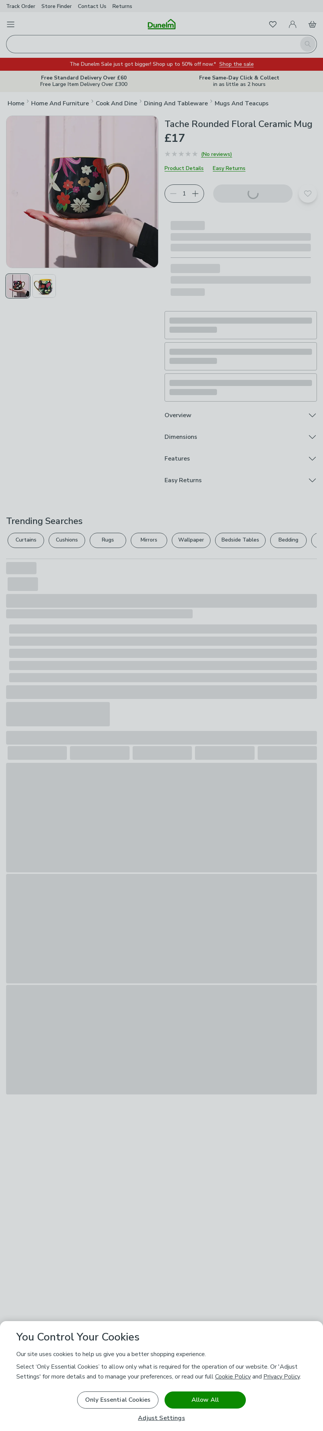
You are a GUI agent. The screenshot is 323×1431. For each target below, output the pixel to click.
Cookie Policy (233, 1376)
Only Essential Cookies (118, 1400)
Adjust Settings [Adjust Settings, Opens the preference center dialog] (161, 1418)
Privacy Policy (281, 1376)
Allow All (205, 1400)
